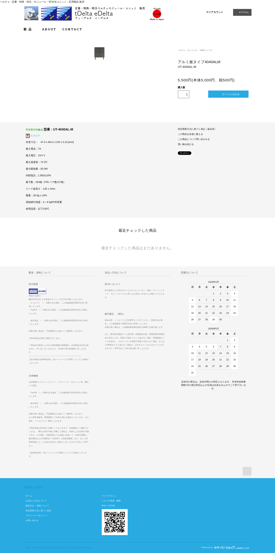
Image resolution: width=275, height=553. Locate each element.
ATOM (112, 506)
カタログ (35, 135)
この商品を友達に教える (190, 134)
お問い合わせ (32, 520)
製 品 (30, 29)
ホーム (29, 496)
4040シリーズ (206, 50)
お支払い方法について (36, 501)
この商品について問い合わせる (194, 139)
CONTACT (72, 29)
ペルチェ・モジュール (187, 50)
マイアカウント (214, 12)
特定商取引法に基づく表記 (38, 511)
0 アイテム (242, 12)
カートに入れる (228, 94)
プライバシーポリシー (36, 515)
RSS (104, 506)
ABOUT (49, 29)
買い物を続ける (186, 144)
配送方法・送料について (37, 506)
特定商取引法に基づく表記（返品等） (197, 129)
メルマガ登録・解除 (111, 501)
